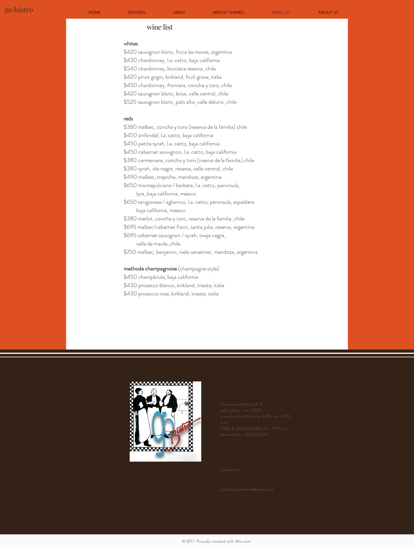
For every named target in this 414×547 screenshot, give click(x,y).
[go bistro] (19, 9)
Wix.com (243, 541)
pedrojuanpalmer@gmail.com (247, 489)
